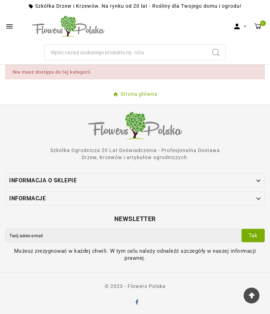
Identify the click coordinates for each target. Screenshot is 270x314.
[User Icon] (240, 26)
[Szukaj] (126, 52)
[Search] (215, 52)
